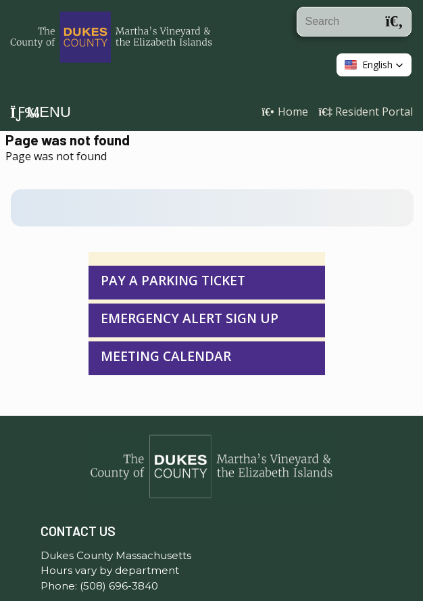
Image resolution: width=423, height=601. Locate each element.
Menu (40, 111)
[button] (374, 65)
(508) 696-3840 (119, 550)
